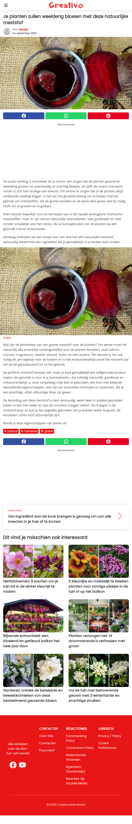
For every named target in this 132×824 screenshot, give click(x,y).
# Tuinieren (29, 431)
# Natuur (11, 431)
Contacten (47, 743)
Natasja (23, 29)
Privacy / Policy (109, 736)
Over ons (46, 736)
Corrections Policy (80, 748)
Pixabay (7, 337)
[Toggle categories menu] (6, 5)
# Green (47, 431)
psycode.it (47, 750)
